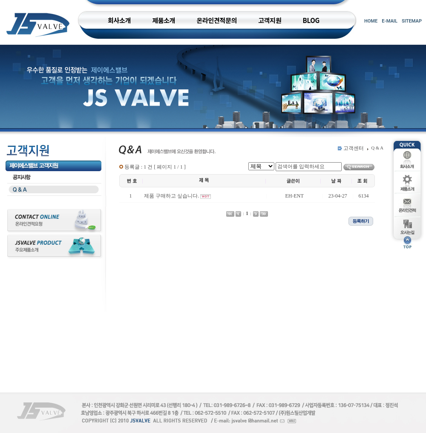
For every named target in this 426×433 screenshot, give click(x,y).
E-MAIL (389, 21)
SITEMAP (412, 21)
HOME (370, 21)
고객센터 (353, 148)
